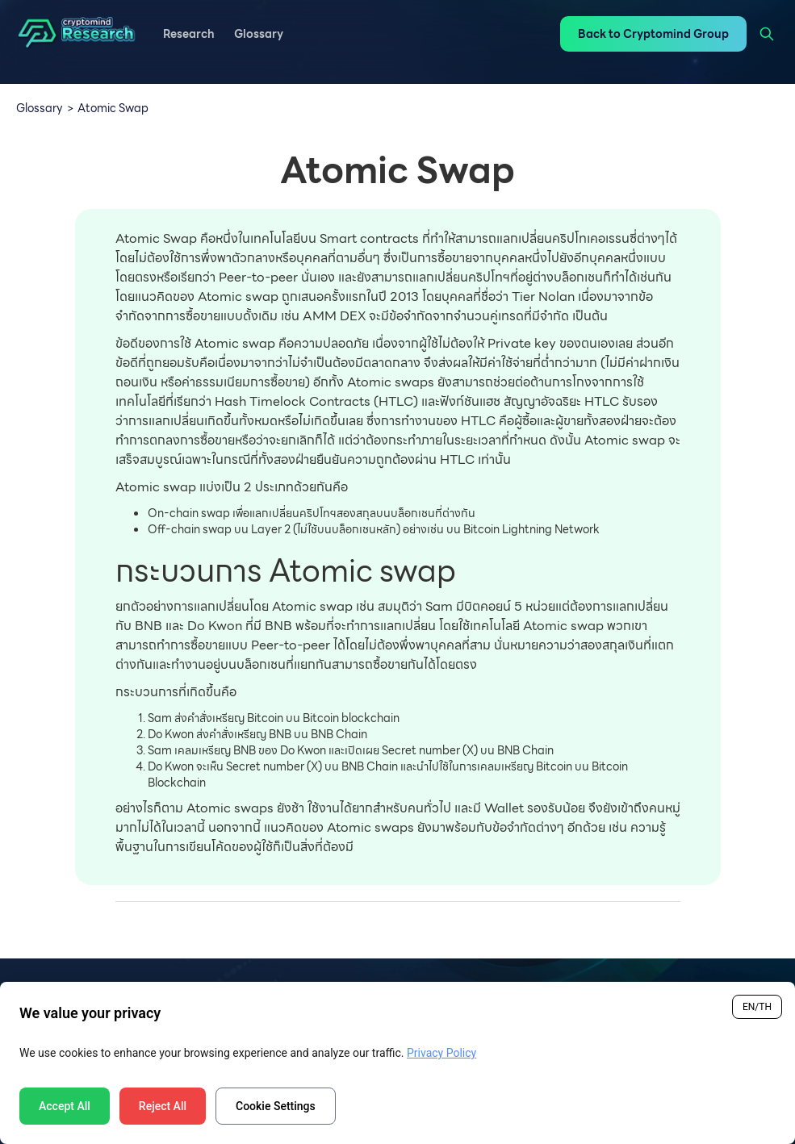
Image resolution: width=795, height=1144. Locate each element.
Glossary (39, 108)
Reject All (162, 1106)
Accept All (64, 1106)
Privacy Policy (441, 1052)
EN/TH (757, 1006)
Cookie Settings (276, 1106)
